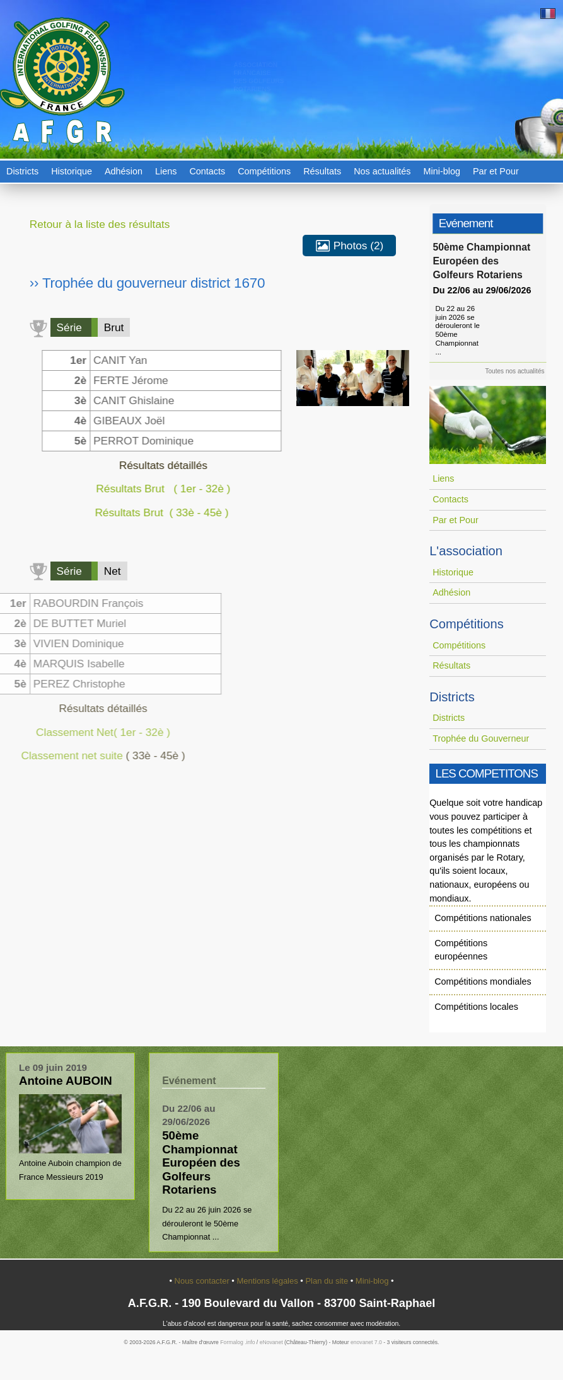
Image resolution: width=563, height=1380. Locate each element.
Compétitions (264, 171)
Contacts (207, 171)
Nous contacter (203, 1281)
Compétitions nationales (482, 918)
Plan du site (327, 1281)
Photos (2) (349, 246)
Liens (166, 171)
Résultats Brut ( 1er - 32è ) (157, 488)
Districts (22, 171)
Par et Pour (496, 171)
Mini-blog (442, 171)
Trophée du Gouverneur (480, 738)
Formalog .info (237, 1342)
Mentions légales (268, 1281)
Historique (71, 171)
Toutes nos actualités (517, 371)
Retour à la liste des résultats (100, 224)
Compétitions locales (476, 1007)
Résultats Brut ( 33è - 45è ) (156, 512)
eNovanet (271, 1342)
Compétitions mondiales (482, 981)
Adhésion (123, 171)
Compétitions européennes (460, 950)
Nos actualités (382, 171)
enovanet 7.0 (366, 1342)
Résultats (322, 171)
